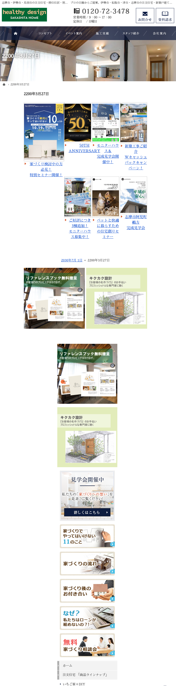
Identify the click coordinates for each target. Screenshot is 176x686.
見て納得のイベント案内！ (154, 440)
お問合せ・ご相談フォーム (146, 635)
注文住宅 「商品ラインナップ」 (154, 349)
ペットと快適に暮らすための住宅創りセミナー (86, 229)
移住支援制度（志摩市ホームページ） (154, 404)
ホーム (142, 338)
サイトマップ (147, 591)
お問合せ (145, 15)
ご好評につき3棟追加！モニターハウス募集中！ (58, 229)
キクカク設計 (147, 383)
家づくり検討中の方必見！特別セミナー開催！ (24, 169)
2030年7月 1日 (49, 260)
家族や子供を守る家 (152, 525)
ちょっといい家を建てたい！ (154, 486)
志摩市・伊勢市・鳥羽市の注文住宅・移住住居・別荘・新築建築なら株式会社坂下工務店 (100, 662)
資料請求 (144, 553)
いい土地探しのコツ (152, 461)
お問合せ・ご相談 (150, 562)
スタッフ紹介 (147, 544)
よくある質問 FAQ (151, 415)
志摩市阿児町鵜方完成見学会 (114, 222)
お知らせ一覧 (147, 572)
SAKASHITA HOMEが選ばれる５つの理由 (154, 427)
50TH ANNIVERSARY (62, 148)
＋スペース (146, 393)
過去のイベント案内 (152, 451)
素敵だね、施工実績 (152, 497)
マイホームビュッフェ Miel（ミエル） (154, 372)
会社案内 (144, 534)
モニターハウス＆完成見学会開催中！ (86, 154)
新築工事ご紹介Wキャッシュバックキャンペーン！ (114, 157)
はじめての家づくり (152, 516)
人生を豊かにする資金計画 (154, 472)
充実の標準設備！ (150, 506)
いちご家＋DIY (149, 361)
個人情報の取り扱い (152, 581)
